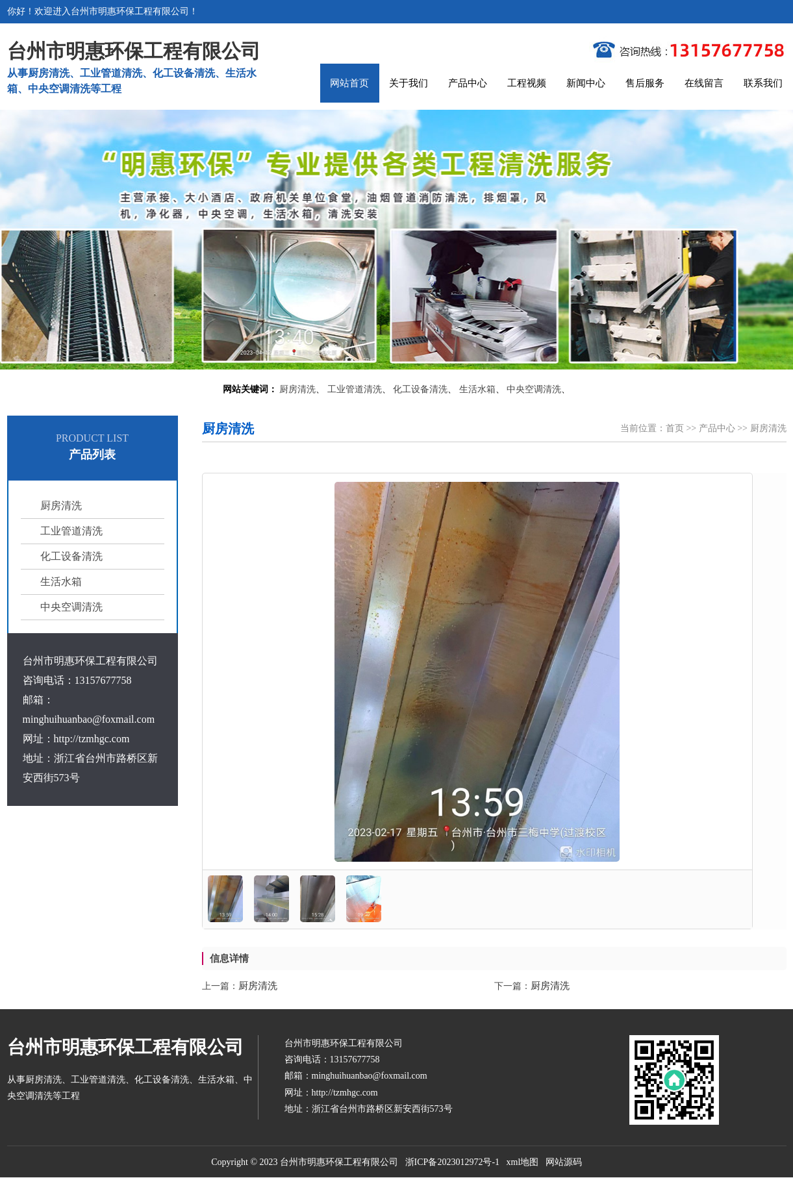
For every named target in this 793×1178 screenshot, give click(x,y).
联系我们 (763, 83)
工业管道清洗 (354, 389)
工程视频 (526, 83)
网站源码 (564, 1162)
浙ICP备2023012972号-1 (452, 1162)
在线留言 (704, 83)
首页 (675, 428)
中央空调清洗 (534, 389)
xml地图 (523, 1162)
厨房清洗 (297, 389)
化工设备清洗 (420, 389)
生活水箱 (477, 389)
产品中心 (467, 83)
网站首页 (349, 83)
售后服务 (644, 83)
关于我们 (408, 83)
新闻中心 (585, 83)
